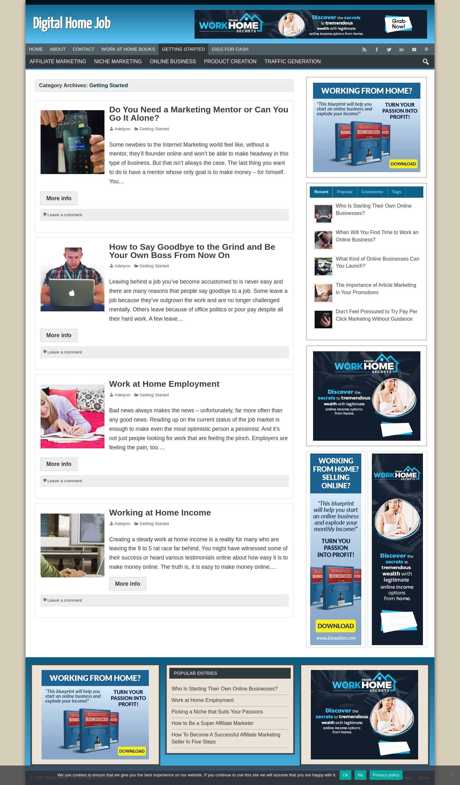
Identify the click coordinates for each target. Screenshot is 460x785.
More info (59, 198)
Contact (84, 49)
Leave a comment (64, 214)
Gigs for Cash (230, 49)
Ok (345, 775)
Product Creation (230, 61)
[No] (452, 775)
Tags (397, 191)
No (360, 775)
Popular (345, 191)
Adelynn (122, 128)
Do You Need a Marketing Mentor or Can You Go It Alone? (198, 114)
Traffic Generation (292, 61)
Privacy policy (386, 775)
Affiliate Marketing (58, 61)
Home (36, 49)
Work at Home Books (128, 49)
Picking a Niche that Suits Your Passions (217, 711)
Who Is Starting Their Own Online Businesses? (225, 688)
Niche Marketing (118, 61)
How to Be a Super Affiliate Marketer (213, 723)
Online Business (173, 61)
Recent (321, 191)
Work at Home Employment (164, 384)
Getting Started (183, 49)
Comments (372, 191)
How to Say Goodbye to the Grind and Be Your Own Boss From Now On (192, 251)
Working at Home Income (160, 512)
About (58, 49)
